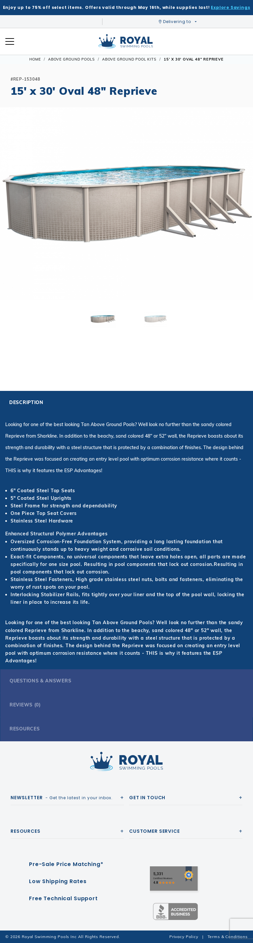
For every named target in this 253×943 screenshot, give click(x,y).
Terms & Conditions (228, 936)
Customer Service (154, 831)
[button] (10, 213)
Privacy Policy (183, 936)
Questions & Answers (40, 681)
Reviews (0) (25, 705)
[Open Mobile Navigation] (9, 41)
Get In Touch (147, 797)
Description (26, 402)
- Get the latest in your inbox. (62, 797)
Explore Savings (230, 7)
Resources (25, 729)
